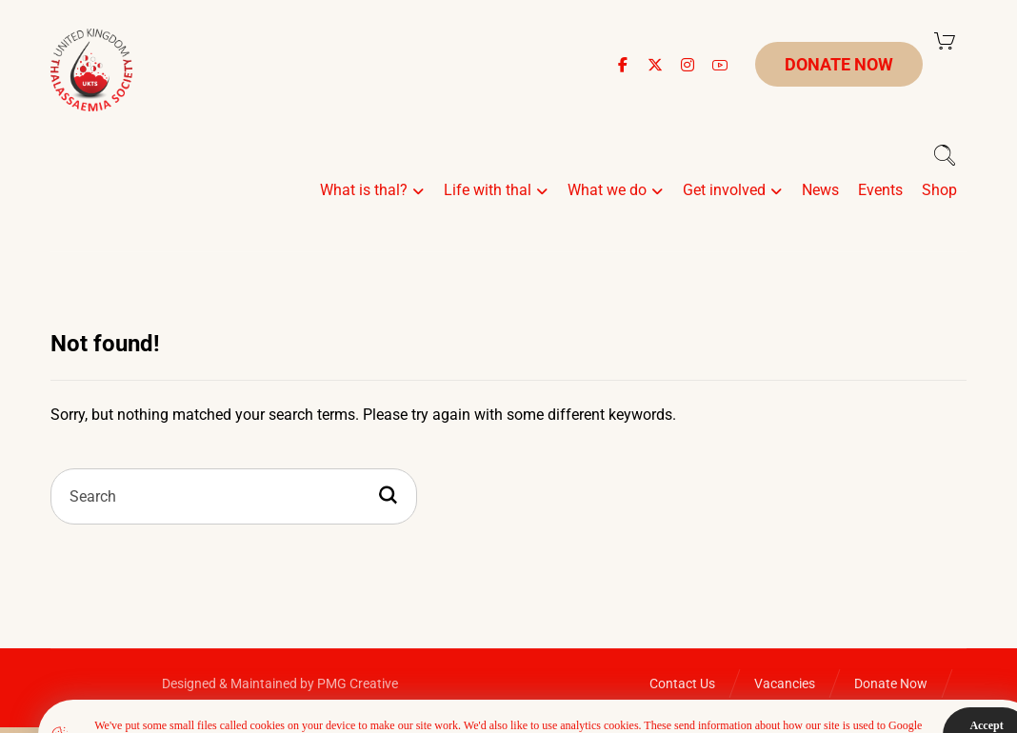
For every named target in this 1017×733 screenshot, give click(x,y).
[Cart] (945, 39)
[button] (623, 65)
